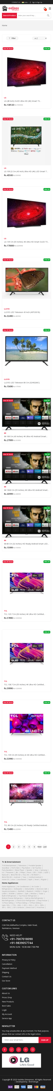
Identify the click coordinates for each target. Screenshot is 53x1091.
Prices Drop (7, 997)
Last (45, 846)
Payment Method (9, 968)
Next (40, 846)
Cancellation (7, 964)
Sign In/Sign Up (36, 2)
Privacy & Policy (8, 960)
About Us (6, 993)
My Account (7, 1014)
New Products (8, 1001)
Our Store (6, 980)
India (25, 2)
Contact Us (16, 2)
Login (4, 1010)
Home (4, 25)
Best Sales (6, 1006)
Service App (7, 1018)
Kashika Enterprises (25, 1079)
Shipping (5, 972)
